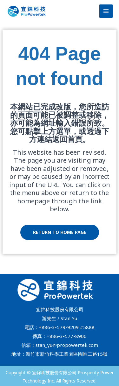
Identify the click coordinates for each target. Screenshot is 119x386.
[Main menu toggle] (106, 11)
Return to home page (59, 232)
